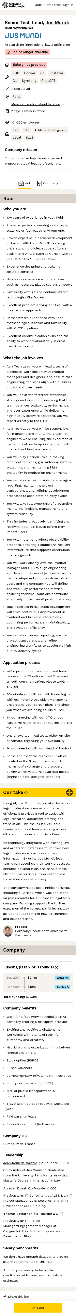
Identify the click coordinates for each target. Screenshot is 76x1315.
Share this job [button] (16, 1297)
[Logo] (13, 5)
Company (47, 183)
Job (24, 183)
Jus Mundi (57, 22)
